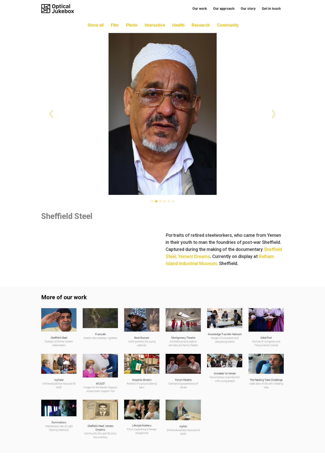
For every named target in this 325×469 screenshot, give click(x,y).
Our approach (223, 9)
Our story (248, 9)
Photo (131, 28)
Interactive (155, 28)
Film (115, 28)
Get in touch (271, 9)
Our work (199, 9)
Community (228, 28)
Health (178, 28)
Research (201, 28)
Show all (96, 28)
